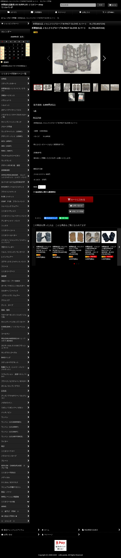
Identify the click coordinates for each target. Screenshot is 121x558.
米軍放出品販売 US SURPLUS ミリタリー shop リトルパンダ (22, 5)
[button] (49, 58)
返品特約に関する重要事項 (44, 192)
